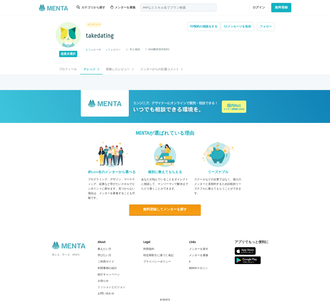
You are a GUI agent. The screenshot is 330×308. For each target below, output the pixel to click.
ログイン (259, 7)
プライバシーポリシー (157, 261)
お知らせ (103, 280)
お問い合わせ (106, 293)
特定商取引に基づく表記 (158, 255)
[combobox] (178, 7)
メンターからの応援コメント (161, 69)
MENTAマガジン (198, 267)
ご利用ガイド (106, 261)
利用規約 (148, 248)
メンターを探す (198, 248)
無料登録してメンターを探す (165, 209)
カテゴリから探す (91, 7)
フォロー (266, 26)
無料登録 (281, 7)
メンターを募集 (123, 7)
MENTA (166, 299)
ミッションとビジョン (111, 286)
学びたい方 (105, 255)
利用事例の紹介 (107, 267)
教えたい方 (105, 248)
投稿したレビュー (119, 69)
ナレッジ (91, 69)
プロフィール (68, 69)
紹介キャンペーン (109, 274)
